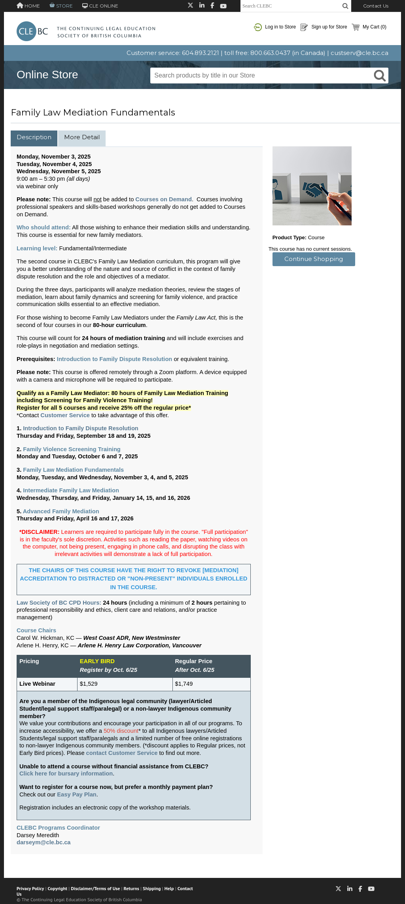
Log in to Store (275, 27)
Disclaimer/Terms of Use (95, 888)
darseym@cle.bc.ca (44, 842)
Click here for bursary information (66, 773)
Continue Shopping (313, 259)
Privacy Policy (30, 888)
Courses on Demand (163, 199)
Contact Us (375, 6)
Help (169, 888)
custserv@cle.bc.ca (359, 53)
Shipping (152, 888)
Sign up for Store (323, 27)
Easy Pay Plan (76, 794)
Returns (131, 888)
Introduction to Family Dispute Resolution (80, 428)
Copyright (57, 888)
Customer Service (65, 415)
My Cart (369, 27)
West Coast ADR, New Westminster (131, 638)
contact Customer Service (122, 753)
